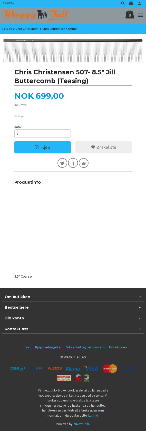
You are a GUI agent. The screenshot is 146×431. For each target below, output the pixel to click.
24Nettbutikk (81, 424)
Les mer (93, 415)
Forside (7, 29)
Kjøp (42, 147)
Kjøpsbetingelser (48, 347)
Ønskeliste (103, 147)
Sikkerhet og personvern (85, 347)
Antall (18, 127)
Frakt (27, 347)
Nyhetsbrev (118, 347)
